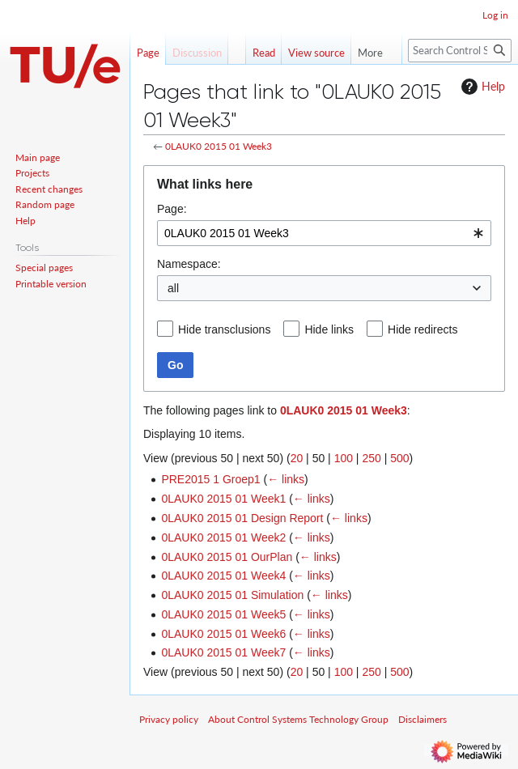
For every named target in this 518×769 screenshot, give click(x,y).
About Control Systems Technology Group (298, 719)
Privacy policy (168, 719)
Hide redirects (422, 329)
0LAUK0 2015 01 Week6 (223, 633)
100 (343, 458)
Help (481, 87)
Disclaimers (422, 719)
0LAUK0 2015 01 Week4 (223, 575)
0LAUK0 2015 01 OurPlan (226, 556)
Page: (172, 208)
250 (371, 458)
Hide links (329, 329)
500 (399, 458)
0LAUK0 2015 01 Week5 (223, 614)
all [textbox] (173, 288)
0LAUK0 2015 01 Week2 (223, 537)
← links (285, 479)
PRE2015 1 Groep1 (210, 479)
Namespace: (189, 263)
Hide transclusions (224, 329)
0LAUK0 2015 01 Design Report (242, 518)
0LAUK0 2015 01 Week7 (223, 652)
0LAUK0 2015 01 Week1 (223, 498)
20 (297, 458)
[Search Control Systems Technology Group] (460, 50)
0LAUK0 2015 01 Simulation (232, 594)
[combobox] (324, 233)
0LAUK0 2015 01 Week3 (218, 146)
